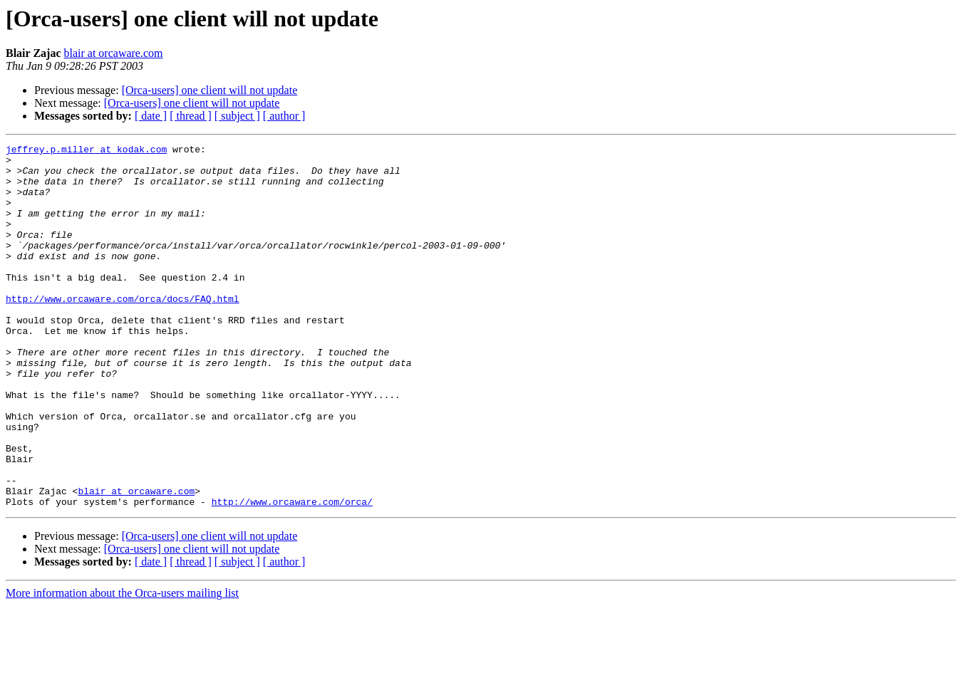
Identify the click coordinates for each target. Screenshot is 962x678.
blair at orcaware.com (112, 53)
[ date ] (151, 116)
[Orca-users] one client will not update (210, 90)
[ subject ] (237, 116)
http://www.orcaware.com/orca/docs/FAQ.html (122, 330)
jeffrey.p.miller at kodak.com (86, 151)
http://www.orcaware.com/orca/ (292, 574)
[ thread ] (191, 116)
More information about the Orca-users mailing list (122, 665)
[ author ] (284, 116)
